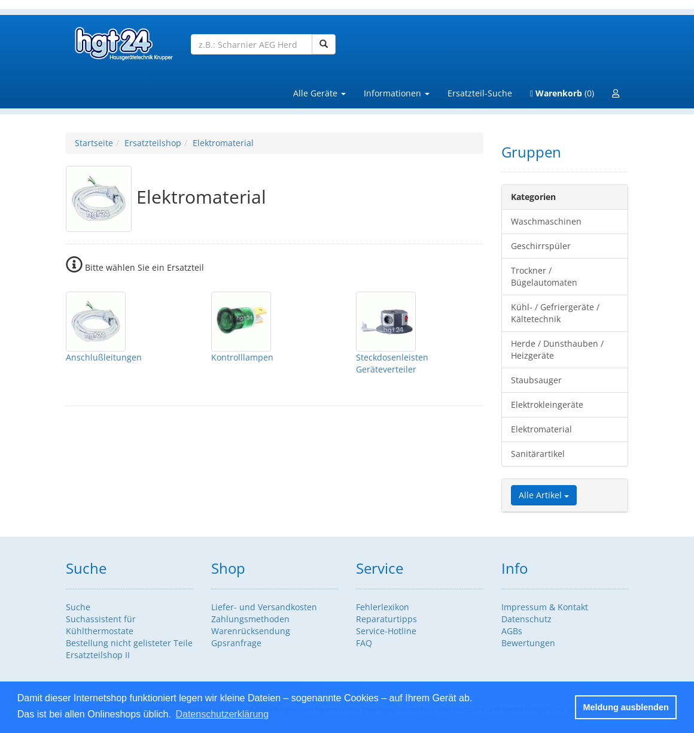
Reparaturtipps (386, 619)
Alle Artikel (544, 495)
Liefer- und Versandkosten (264, 607)
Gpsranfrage (236, 643)
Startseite (94, 143)
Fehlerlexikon (382, 607)
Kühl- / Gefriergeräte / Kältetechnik (555, 313)
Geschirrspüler (541, 246)
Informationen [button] (397, 93)
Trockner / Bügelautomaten (544, 276)
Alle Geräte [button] (319, 93)
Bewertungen (528, 643)
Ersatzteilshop (152, 143)
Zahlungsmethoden (250, 619)
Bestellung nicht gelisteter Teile (129, 643)
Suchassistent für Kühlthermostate (101, 625)
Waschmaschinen (546, 221)
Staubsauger (536, 380)
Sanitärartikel (538, 453)
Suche (78, 607)
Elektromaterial (223, 143)
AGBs (511, 631)
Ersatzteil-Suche (480, 93)
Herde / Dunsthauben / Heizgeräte (557, 349)
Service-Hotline (386, 631)
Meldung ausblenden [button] (626, 707)
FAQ (364, 643)
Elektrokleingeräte (547, 404)
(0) (562, 93)
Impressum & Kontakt (544, 607)
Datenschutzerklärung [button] (222, 714)
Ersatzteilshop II (98, 655)
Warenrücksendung (250, 631)
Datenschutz (526, 619)
